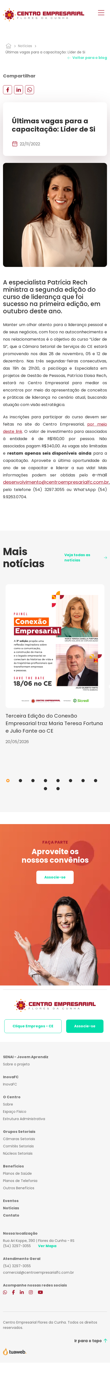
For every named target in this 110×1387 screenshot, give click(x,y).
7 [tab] (83, 780)
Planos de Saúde (17, 1173)
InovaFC (10, 1084)
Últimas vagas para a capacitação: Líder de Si (45, 52)
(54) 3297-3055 (17, 1245)
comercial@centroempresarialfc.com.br (38, 1272)
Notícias (25, 45)
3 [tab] (33, 780)
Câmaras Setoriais (19, 1138)
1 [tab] (8, 780)
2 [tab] (20, 780)
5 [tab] (58, 780)
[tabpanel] (55, 664)
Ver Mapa (47, 1245)
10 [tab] (58, 788)
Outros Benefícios (18, 1188)
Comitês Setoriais (18, 1146)
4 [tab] (45, 780)
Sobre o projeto (16, 1064)
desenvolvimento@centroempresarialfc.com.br (56, 482)
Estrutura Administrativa (24, 1118)
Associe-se (55, 877)
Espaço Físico (14, 1111)
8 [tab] (95, 780)
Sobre (8, 1104)
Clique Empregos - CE (33, 1026)
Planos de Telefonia (20, 1180)
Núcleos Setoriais (18, 1153)
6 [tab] (70, 780)
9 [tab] (45, 788)
